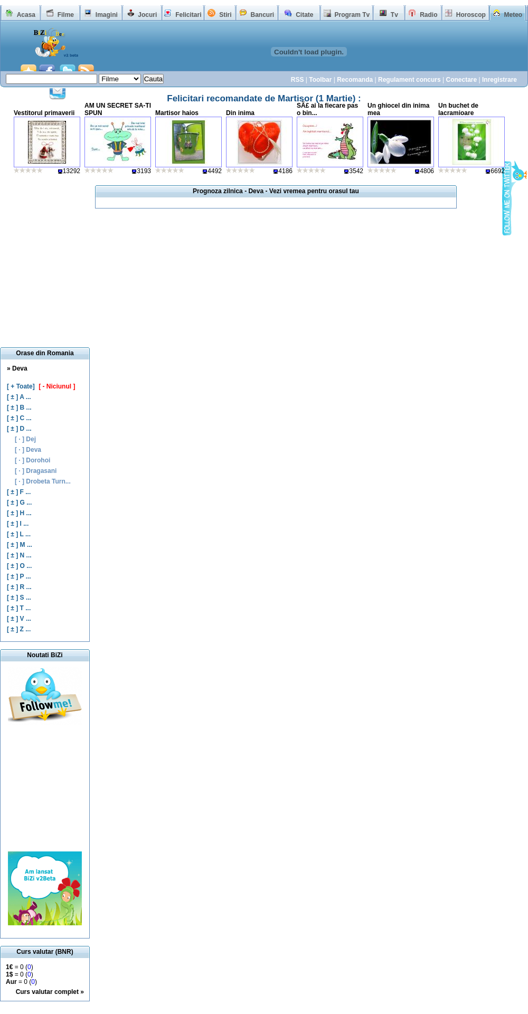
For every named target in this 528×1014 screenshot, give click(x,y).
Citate (304, 14)
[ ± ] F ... (19, 492)
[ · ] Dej (25, 439)
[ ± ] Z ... (19, 629)
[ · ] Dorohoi (32, 460)
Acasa (26, 14)
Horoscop (471, 14)
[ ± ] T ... (19, 608)
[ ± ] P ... (19, 576)
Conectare (461, 79)
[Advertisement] (45, 788)
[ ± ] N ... (19, 555)
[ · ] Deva (28, 449)
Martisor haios (177, 113)
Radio (428, 14)
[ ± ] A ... (19, 397)
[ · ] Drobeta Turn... (43, 481)
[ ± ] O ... (19, 566)
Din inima (240, 113)
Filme (66, 14)
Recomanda (355, 79)
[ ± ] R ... (19, 587)
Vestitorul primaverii (44, 113)
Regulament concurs (409, 79)
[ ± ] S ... (19, 597)
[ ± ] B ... (19, 407)
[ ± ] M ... (19, 544)
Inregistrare (499, 79)
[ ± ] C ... (19, 418)
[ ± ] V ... (19, 618)
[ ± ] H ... (19, 513)
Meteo (513, 14)
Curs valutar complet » (50, 992)
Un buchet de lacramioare (458, 109)
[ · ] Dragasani (35, 471)
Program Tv (352, 14)
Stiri (225, 14)
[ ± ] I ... (18, 523)
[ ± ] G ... (19, 502)
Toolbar (320, 79)
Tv (394, 14)
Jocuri (147, 14)
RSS (297, 79)
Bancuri (262, 14)
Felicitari (188, 14)
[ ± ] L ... (19, 534)
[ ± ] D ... (19, 428)
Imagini (107, 14)
